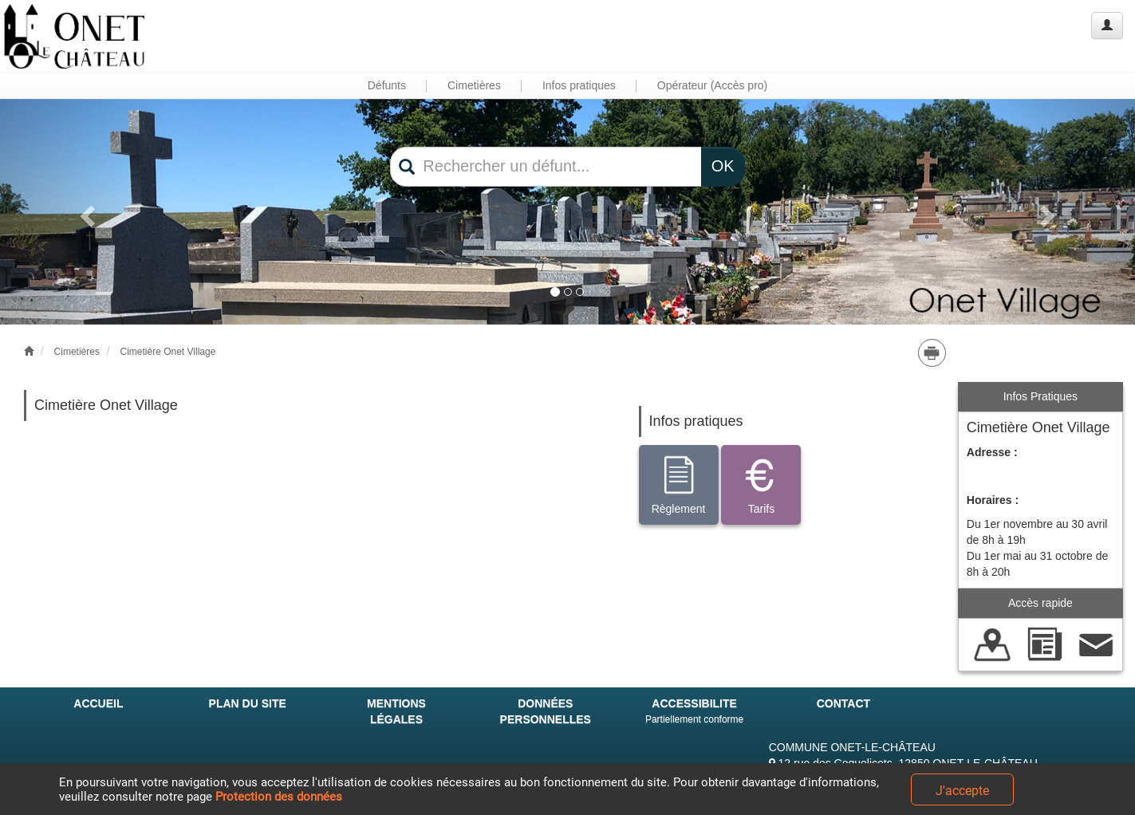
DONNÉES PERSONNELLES (545, 711)
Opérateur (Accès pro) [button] (712, 85)
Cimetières (77, 351)
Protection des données (278, 796)
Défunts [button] (387, 85)
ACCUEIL (98, 703)
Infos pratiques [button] (579, 85)
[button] (85, 212)
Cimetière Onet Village (167, 351)
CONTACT (843, 703)
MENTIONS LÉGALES (396, 711)
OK (723, 166)
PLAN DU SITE (247, 703)
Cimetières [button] (474, 85)
